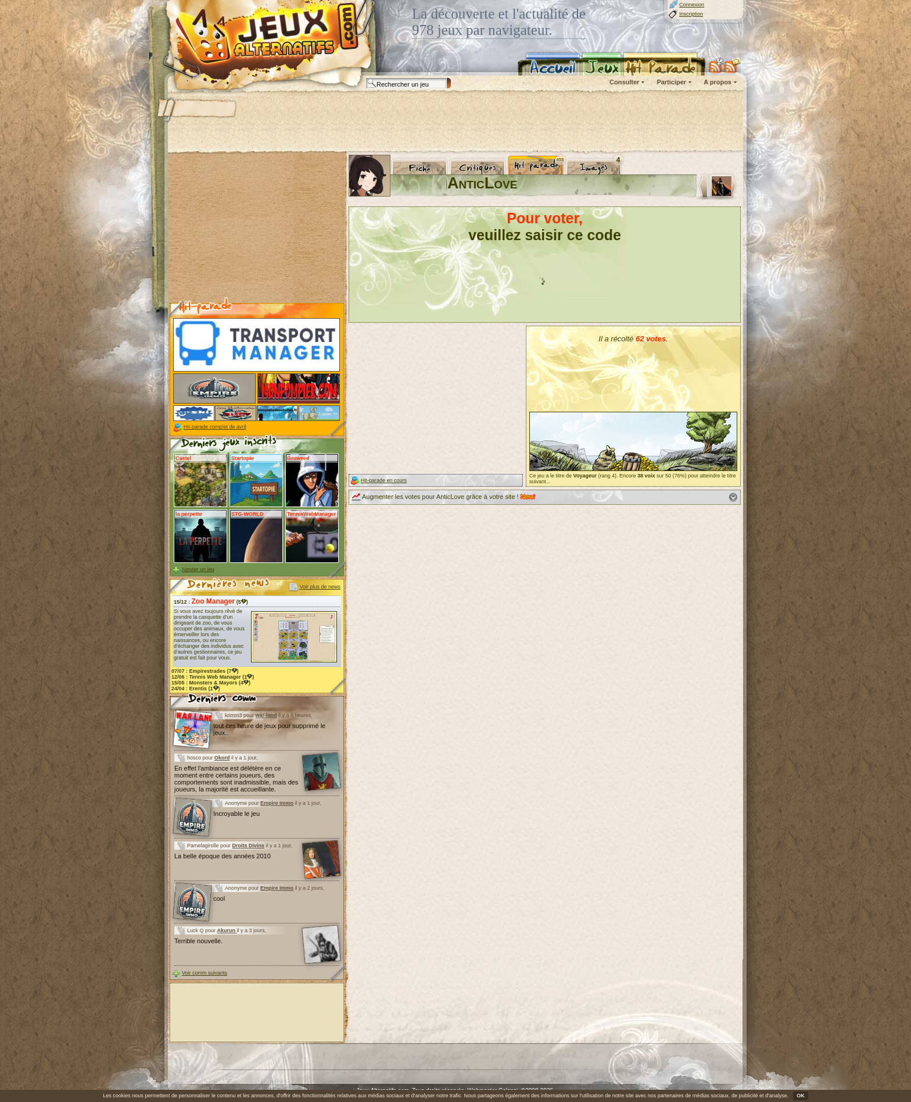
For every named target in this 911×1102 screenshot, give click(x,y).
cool (219, 898)
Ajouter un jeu (198, 569)
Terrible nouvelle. (198, 940)
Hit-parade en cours (384, 480)
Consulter (624, 82)
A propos (717, 82)
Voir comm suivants (204, 973)
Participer (671, 82)
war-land (266, 715)
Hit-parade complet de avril (215, 427)
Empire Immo (276, 803)
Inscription (691, 14)
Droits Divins (248, 845)
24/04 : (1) (195, 688)
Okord (222, 758)
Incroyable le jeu (236, 813)
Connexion (691, 5)
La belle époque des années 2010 (222, 856)
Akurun (227, 930)
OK (801, 1096)
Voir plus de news (319, 587)
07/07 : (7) (205, 671)
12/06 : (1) (212, 677)
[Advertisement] (454, 122)
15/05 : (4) (210, 683)
